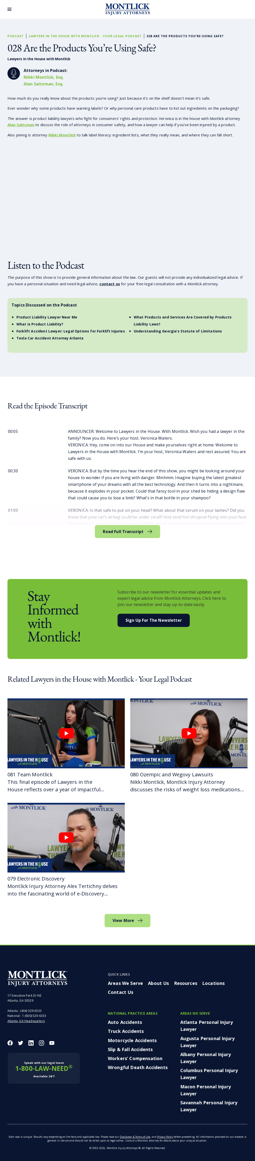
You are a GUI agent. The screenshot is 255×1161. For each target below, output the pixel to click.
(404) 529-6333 (31, 1011)
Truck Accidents (126, 1031)
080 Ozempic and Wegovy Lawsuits (171, 774)
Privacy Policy (165, 1137)
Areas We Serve (125, 983)
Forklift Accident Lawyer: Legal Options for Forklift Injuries (70, 331)
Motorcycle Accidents (132, 1040)
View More (123, 920)
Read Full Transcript (123, 531)
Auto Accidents (125, 1022)
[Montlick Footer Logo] (37, 978)
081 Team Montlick (30, 774)
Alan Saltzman (20, 124)
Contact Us (120, 992)
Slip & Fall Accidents (130, 1049)
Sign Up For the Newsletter (154, 620)
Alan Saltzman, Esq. (43, 84)
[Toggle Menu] (9, 9)
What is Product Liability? (39, 324)
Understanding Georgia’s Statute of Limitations (178, 331)
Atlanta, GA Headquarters (26, 1021)
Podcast (15, 36)
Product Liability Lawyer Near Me (46, 317)
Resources (185, 983)
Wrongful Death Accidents (138, 1067)
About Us (158, 983)
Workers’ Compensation (135, 1058)
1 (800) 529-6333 (34, 1016)
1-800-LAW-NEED (43, 1069)
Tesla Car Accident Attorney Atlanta (50, 338)
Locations (213, 983)
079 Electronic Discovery (35, 878)
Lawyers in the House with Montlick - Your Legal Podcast (85, 36)
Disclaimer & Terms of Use (135, 1137)
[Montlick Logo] (127, 9)
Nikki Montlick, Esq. (44, 77)
